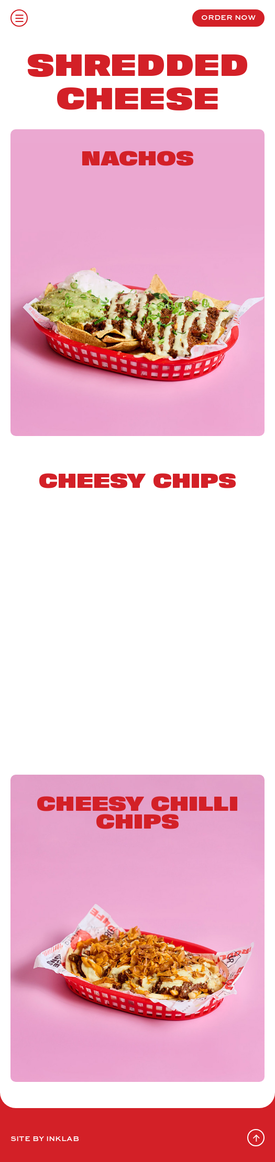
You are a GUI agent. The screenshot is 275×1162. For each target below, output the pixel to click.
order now (228, 17)
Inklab (62, 1138)
